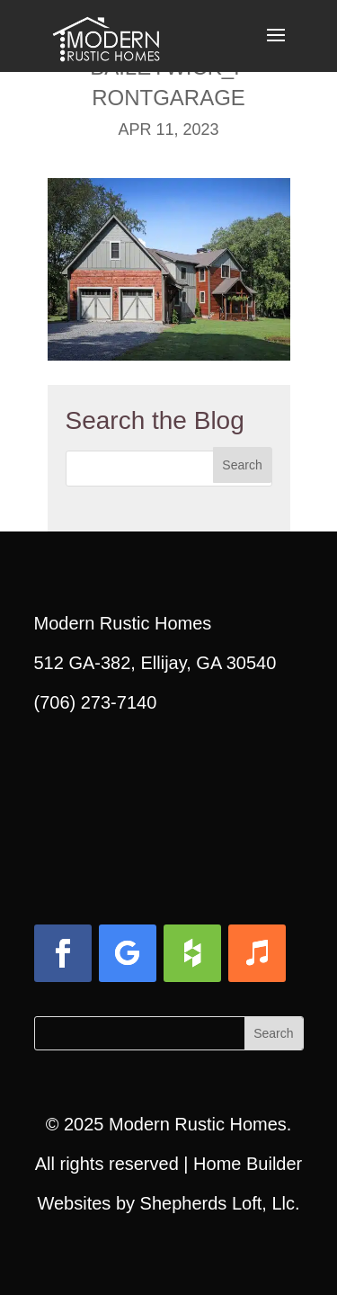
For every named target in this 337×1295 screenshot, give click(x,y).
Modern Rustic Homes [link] (198, 1124)
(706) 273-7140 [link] (95, 702)
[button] (276, 47)
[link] (106, 34)
